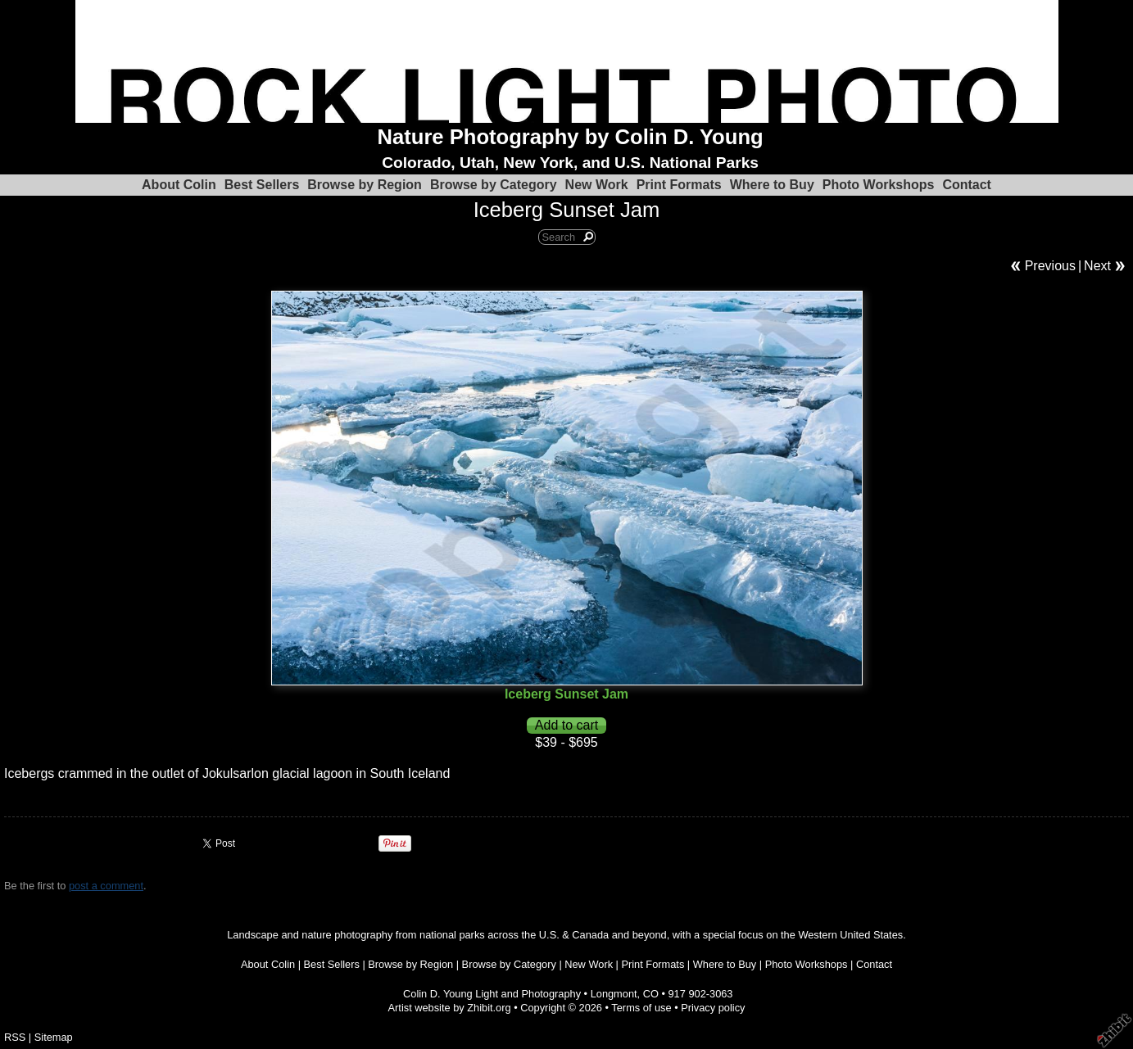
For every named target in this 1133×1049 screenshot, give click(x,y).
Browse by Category (493, 185)
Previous (1050, 266)
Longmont (614, 994)
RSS (14, 1037)
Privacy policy (713, 1008)
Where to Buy (772, 185)
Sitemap (53, 1037)
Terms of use (641, 1008)
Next (1097, 266)
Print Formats (679, 185)
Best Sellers (262, 185)
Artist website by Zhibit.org (449, 1008)
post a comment (106, 885)
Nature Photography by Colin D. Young (571, 136)
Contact (966, 185)
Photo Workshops (879, 185)
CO (651, 994)
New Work (596, 185)
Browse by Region (364, 185)
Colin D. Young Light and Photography (492, 994)
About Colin (179, 185)
